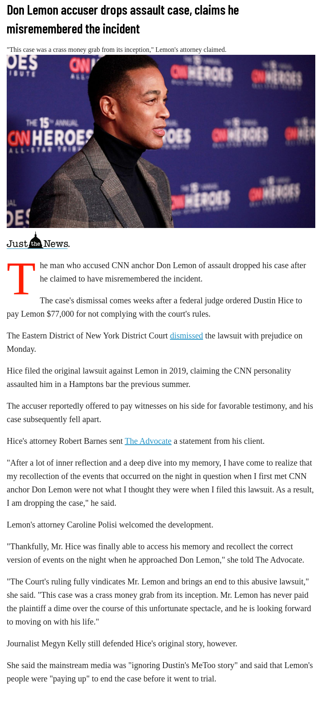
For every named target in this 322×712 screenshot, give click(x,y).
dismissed (186, 335)
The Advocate (148, 441)
